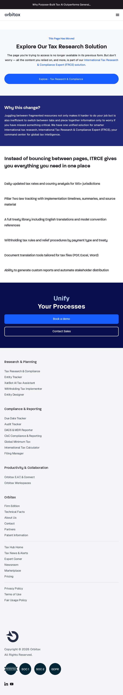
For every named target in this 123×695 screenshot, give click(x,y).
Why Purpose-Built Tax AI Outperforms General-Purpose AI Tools (71, 4)
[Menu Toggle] (117, 15)
